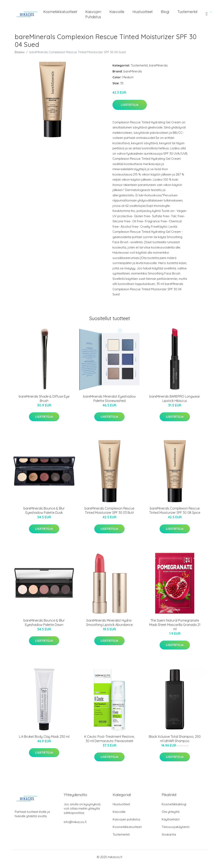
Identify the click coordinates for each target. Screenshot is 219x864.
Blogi (165, 11)
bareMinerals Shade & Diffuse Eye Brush (44, 398)
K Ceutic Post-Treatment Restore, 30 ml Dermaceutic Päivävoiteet (109, 739)
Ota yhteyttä (170, 812)
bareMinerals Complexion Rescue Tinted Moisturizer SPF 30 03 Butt (109, 510)
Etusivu (19, 52)
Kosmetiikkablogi (174, 804)
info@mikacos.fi (75, 822)
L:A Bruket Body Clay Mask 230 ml (44, 737)
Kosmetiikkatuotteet (60, 11)
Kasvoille (116, 11)
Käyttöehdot (171, 819)
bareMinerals (158, 65)
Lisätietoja (129, 105)
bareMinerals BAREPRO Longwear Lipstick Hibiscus (174, 398)
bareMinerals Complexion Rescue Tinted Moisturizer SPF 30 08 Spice (174, 510)
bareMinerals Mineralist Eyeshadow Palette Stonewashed (109, 398)
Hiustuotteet (142, 11)
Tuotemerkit (187, 11)
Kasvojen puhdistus (93, 14)
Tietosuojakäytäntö (176, 827)
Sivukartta (169, 834)
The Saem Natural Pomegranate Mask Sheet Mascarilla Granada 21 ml (174, 624)
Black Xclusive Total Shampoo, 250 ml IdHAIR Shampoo (175, 739)
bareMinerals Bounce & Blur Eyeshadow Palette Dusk (44, 510)
